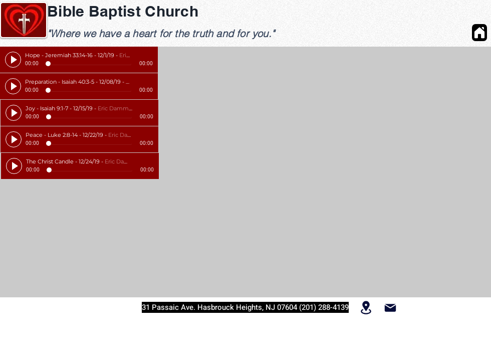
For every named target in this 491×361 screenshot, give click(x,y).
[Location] (366, 307)
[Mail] (390, 307)
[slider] (148, 55)
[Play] (13, 60)
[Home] (479, 32)
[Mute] (137, 56)
